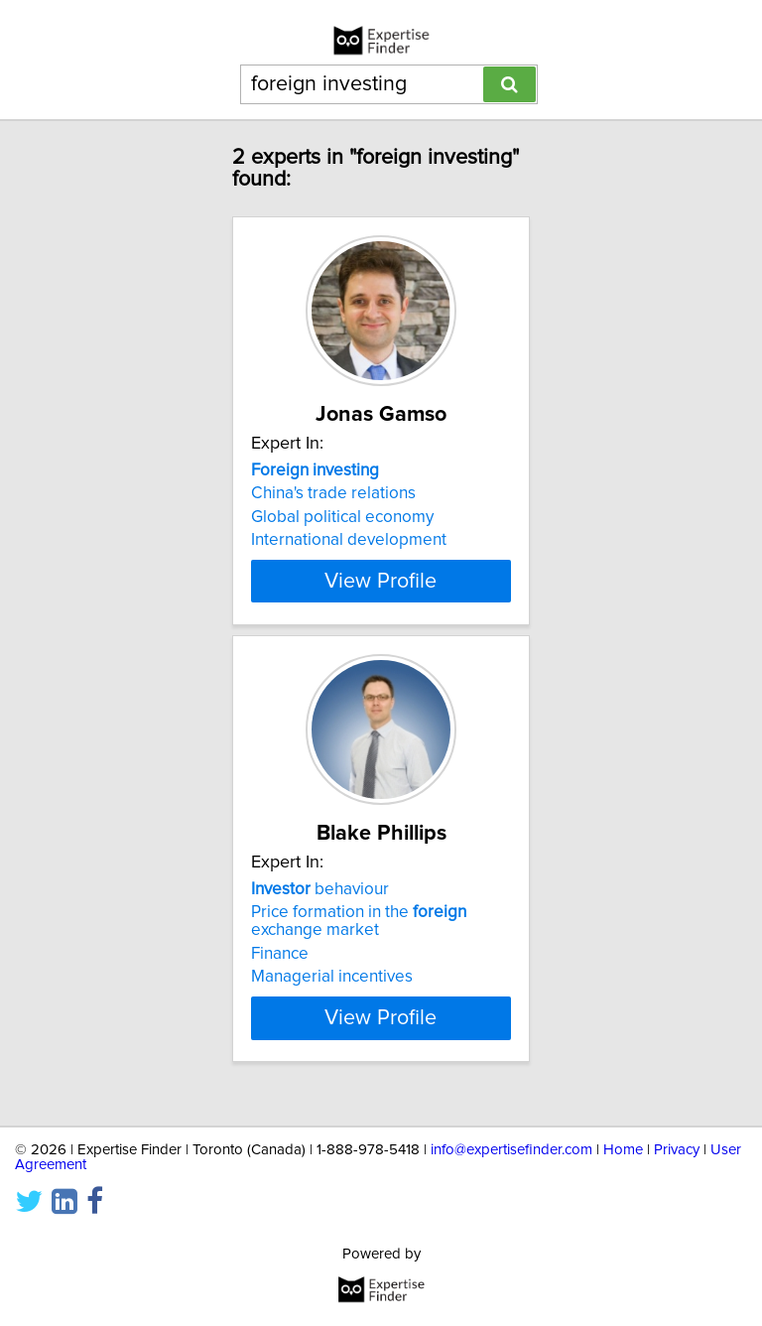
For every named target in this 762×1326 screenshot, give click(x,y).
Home (623, 1149)
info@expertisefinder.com (511, 1149)
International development (348, 540)
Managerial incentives (332, 994)
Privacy (676, 1149)
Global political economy (342, 517)
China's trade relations (333, 493)
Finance (280, 972)
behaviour (320, 907)
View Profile (380, 598)
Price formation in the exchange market (358, 939)
